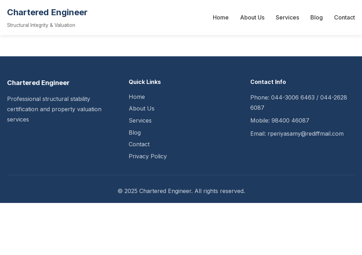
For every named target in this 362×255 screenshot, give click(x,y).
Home (221, 17)
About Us (252, 17)
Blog (316, 17)
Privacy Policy (148, 156)
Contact (344, 17)
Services (287, 17)
